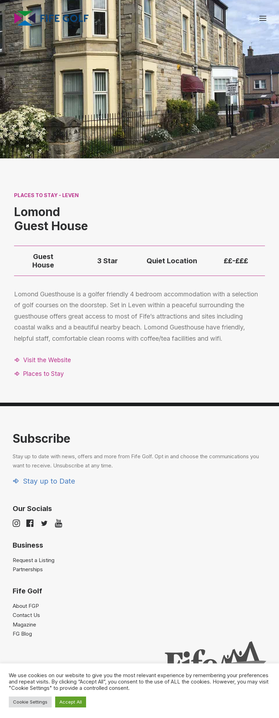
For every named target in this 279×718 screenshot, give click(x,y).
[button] (263, 18)
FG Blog (22, 633)
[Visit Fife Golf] (52, 18)
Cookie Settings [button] (30, 702)
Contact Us (26, 615)
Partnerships (28, 569)
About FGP (26, 606)
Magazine (24, 624)
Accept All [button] (70, 702)
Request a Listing (33, 560)
